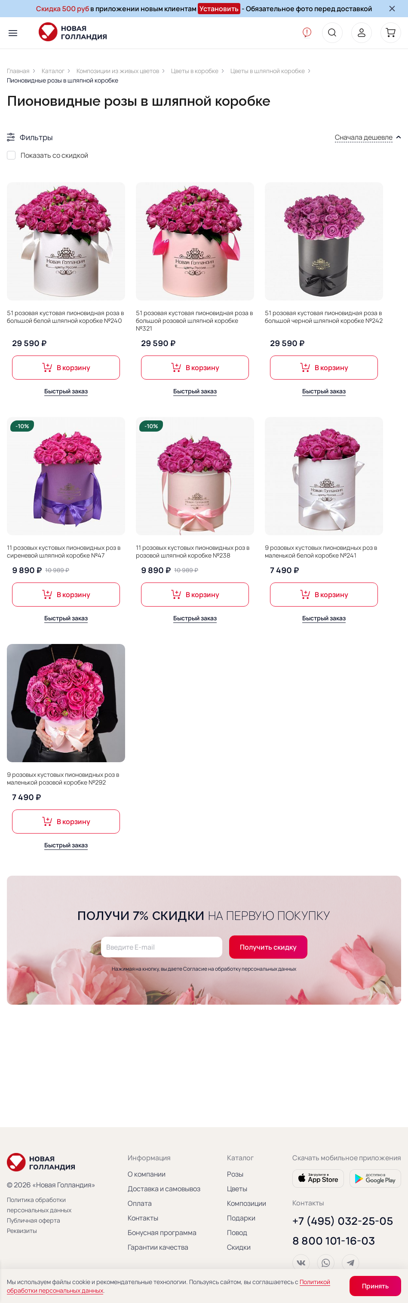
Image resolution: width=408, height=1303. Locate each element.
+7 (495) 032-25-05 (342, 1220)
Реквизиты (22, 1230)
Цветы (237, 1188)
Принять (375, 1286)
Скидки (239, 1247)
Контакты (143, 1218)
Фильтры (36, 137)
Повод (237, 1232)
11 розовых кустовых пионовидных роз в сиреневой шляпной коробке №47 (63, 551)
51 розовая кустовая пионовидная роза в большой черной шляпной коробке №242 (324, 317)
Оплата (140, 1203)
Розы (235, 1174)
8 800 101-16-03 (333, 1240)
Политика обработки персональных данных (39, 1205)
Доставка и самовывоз (164, 1188)
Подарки (241, 1218)
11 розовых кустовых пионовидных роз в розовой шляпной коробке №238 (192, 551)
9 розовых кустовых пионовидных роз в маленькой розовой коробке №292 (63, 778)
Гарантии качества (158, 1247)
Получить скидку (268, 955)
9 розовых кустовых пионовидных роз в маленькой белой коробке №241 (321, 551)
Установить (219, 8)
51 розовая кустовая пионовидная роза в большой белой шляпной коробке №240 (65, 317)
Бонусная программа (162, 1232)
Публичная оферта (33, 1220)
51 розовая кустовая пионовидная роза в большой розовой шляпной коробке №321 (194, 320)
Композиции (246, 1203)
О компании (147, 1174)
